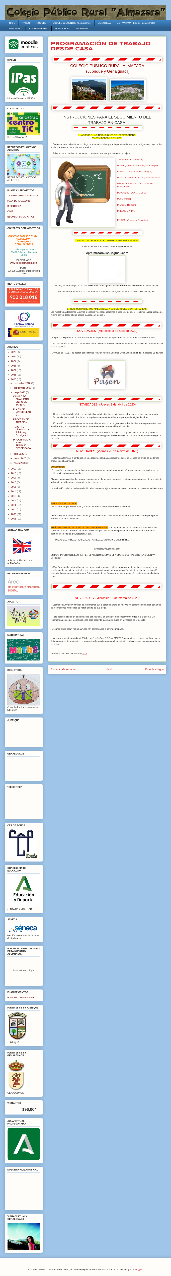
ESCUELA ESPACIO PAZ (20, 216)
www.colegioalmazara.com (24, 263)
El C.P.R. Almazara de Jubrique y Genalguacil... (21, 431)
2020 (14, 379)
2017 (14, 477)
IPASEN (26, 23)
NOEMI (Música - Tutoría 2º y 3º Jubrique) (137, 165)
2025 (14, 356)
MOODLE (41, 23)
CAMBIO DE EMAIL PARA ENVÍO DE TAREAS (21, 400)
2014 (14, 491)
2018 (14, 473)
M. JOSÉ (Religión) (126, 205)
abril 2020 (19, 453)
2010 (14, 509)
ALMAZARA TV (62, 28)
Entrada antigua (154, 669)
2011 (14, 505)
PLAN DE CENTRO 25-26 (21, 997)
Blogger (138, 1269)
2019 (14, 468)
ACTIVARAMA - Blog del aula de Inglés (136, 23)
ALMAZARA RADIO (38, 28)
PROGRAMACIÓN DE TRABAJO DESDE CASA (22, 443)
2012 (14, 500)
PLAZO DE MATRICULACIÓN (22, 412)
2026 (14, 352)
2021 (14, 374)
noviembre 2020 (22, 383)
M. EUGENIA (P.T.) (126, 211)
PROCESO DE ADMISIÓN (21, 421)
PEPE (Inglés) (124, 199)
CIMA (10, 211)
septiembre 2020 (23, 387)
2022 (14, 370)
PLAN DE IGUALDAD (18, 201)
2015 (14, 487)
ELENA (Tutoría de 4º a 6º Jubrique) (134, 171)
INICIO (12, 23)
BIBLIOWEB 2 (15, 28)
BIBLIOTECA (104, 23)
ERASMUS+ (82, 28)
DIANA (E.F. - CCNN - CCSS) (131, 193)
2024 (14, 361)
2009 (14, 514)
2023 (14, 365)
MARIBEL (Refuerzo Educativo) (132, 220)
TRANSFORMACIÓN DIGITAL (23, 195)
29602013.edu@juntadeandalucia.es (24, 272)
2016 (14, 482)
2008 (14, 518)
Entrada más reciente (63, 669)
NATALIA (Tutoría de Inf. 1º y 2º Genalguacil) (138, 177)
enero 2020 (20, 463)
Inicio (110, 669)
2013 (14, 496)
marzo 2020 (20, 458)
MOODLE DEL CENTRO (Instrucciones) (71, 23)
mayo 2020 (20, 392)
